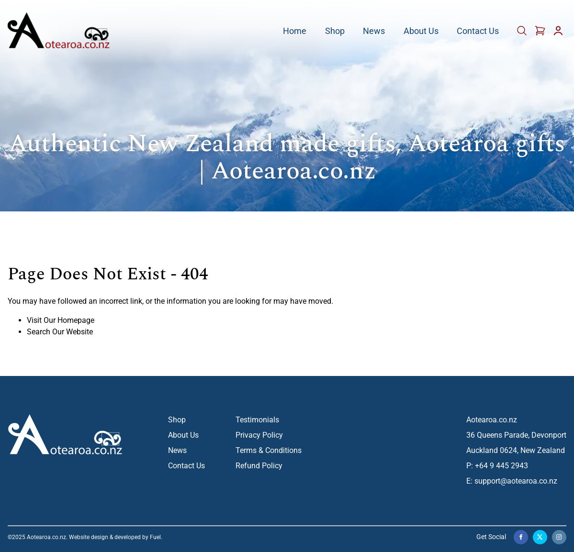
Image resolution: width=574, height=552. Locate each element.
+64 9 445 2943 (501, 465)
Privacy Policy (259, 435)
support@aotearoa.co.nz (515, 481)
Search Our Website (60, 331)
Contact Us (478, 31)
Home (294, 31)
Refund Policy (259, 465)
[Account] (558, 33)
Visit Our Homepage (60, 320)
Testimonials (257, 419)
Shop (335, 31)
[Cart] (523, 33)
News (374, 31)
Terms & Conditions (269, 450)
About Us (421, 31)
